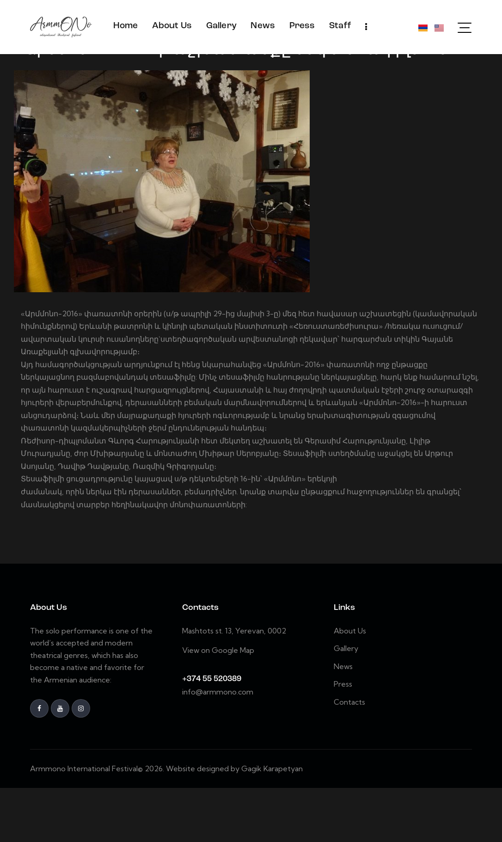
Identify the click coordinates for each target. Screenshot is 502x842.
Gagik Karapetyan (272, 822)
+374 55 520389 (211, 733)
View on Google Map (218, 704)
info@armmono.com (217, 745)
